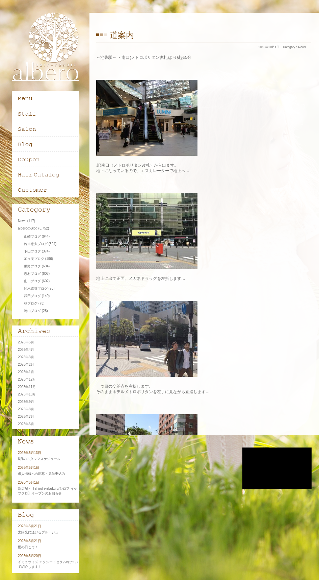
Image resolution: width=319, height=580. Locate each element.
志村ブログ (32, 273)
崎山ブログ (32, 311)
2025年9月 (26, 402)
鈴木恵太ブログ (36, 244)
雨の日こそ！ (28, 547)
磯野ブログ (32, 266)
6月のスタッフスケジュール (39, 459)
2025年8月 (26, 409)
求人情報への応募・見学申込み (41, 474)
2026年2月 (26, 364)
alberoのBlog (27, 228)
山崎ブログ (32, 236)
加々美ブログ (34, 259)
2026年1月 (26, 372)
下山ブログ (32, 251)
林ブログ (30, 303)
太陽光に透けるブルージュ (38, 532)
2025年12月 (27, 379)
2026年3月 (26, 357)
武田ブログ (32, 296)
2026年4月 (26, 350)
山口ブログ (32, 281)
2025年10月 (27, 394)
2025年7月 (26, 416)
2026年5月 (26, 342)
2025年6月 (26, 424)
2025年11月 (27, 387)
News (302, 47)
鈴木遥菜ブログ (36, 288)
